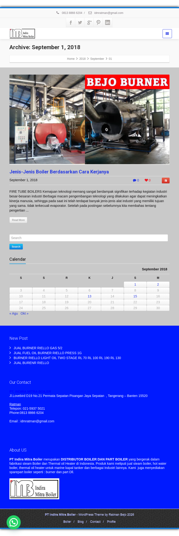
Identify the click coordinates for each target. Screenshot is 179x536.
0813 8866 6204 (69, 13)
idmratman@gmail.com (105, 13)
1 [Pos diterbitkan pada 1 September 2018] (135, 284)
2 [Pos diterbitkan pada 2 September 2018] (158, 284)
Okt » (24, 313)
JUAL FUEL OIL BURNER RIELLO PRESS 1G (48, 353)
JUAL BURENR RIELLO (31, 363)
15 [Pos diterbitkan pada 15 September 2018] (135, 296)
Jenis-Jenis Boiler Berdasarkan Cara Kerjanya (59, 172)
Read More (18, 220)
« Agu (13, 313)
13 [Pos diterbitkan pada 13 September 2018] (89, 296)
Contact (95, 522)
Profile (111, 522)
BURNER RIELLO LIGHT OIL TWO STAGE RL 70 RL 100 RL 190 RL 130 (67, 358)
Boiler (67, 522)
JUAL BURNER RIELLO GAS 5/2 (38, 348)
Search (16, 246)
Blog (81, 522)
